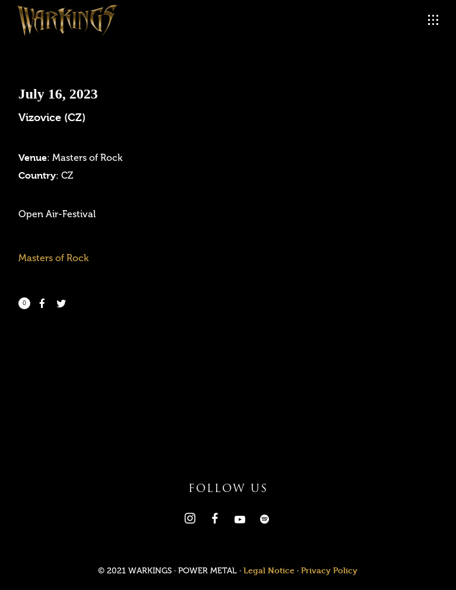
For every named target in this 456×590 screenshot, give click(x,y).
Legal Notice (268, 570)
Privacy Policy (329, 570)
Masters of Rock (53, 258)
